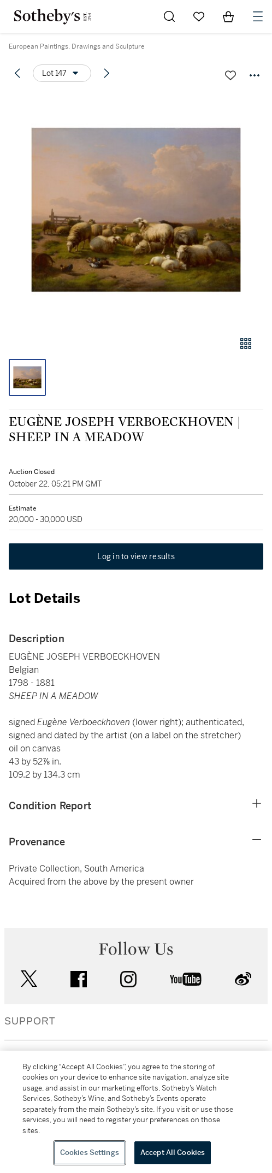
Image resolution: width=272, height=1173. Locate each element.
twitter (29, 978)
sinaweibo (243, 979)
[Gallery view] (246, 343)
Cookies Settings (89, 1152)
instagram (128, 979)
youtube (186, 979)
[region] (136, 1112)
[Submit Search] (169, 16)
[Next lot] (106, 73)
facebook (78, 979)
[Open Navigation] (257, 16)
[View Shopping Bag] (228, 16)
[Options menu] (62, 73)
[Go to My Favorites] (198, 16)
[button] (136, 209)
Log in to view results (136, 556)
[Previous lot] (17, 73)
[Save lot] (230, 75)
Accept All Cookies (172, 1152)
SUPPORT (30, 1021)
